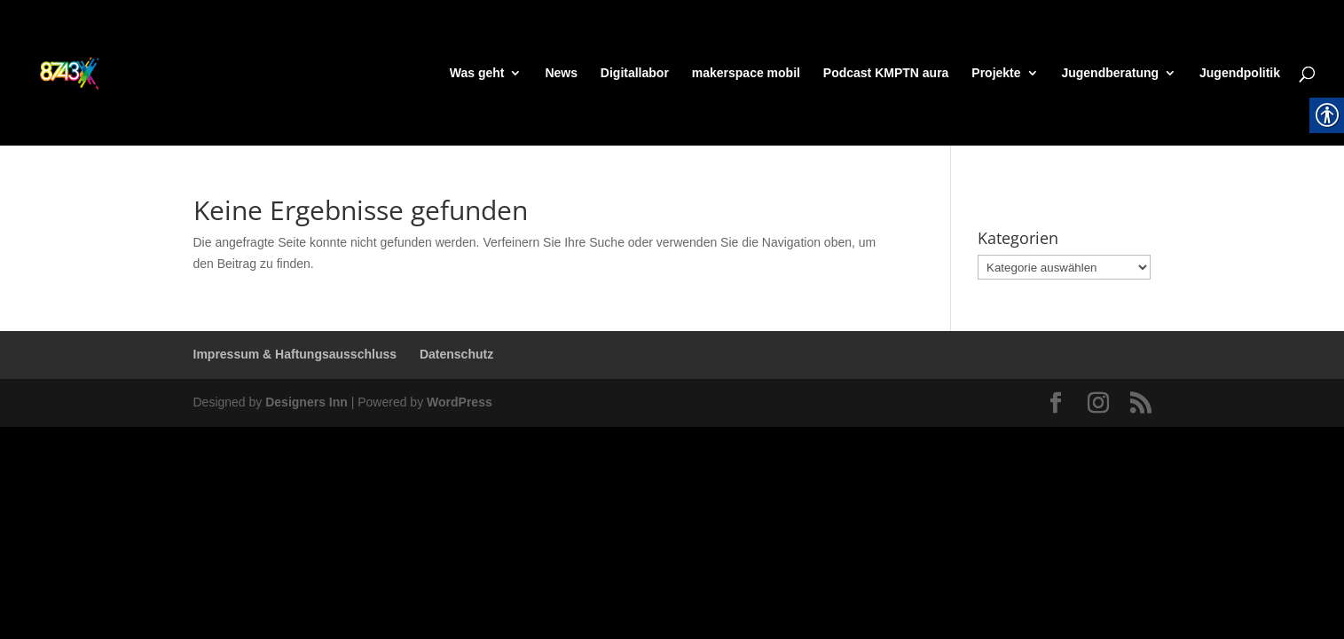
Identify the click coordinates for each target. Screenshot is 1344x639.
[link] (103, 72)
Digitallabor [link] (635, 73)
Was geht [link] (477, 73)
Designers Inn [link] (306, 402)
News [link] (561, 73)
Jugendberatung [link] (1110, 73)
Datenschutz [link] (456, 354)
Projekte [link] (995, 73)
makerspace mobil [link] (746, 73)
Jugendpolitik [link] (1239, 73)
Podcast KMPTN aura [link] (886, 73)
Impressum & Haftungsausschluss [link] (295, 354)
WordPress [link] (459, 402)
